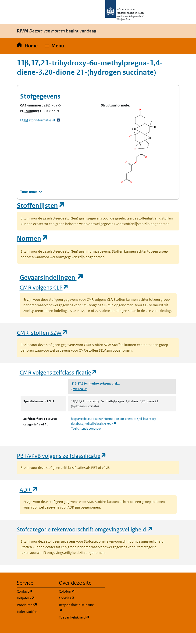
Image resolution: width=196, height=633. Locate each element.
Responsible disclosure (77, 608)
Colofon (77, 591)
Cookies (77, 597)
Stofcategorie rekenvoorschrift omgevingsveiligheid (85, 529)
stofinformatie (38, 120)
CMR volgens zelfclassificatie (58, 372)
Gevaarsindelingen (52, 277)
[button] (54, 46)
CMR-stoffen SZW (42, 332)
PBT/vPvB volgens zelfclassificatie (62, 455)
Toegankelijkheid (77, 617)
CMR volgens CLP (44, 287)
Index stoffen (27, 611)
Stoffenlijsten (41, 206)
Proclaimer (35, 604)
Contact (35, 591)
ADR (29, 489)
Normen (32, 238)
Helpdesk (35, 597)
